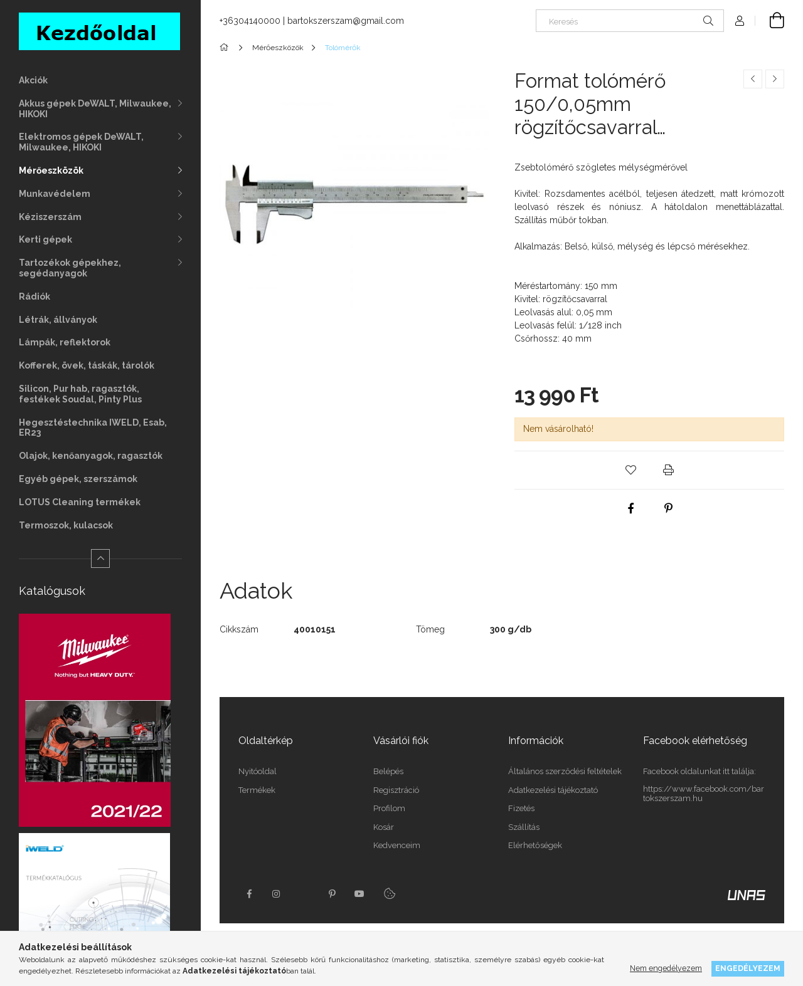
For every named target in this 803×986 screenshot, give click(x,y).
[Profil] (739, 20)
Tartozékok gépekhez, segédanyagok (70, 268)
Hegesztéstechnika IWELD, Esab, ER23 (93, 427)
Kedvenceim (396, 845)
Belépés (388, 771)
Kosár (383, 827)
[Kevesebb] (100, 558)
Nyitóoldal (257, 771)
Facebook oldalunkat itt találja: (699, 771)
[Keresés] (630, 20)
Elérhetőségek (535, 845)
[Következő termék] (774, 79)
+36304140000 (250, 21)
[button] (630, 470)
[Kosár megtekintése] (769, 20)
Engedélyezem (747, 968)
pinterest (332, 894)
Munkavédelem (54, 194)
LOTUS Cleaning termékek (80, 502)
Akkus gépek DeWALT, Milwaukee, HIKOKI (95, 108)
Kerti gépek (45, 239)
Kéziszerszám (50, 217)
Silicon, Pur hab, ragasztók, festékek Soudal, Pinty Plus (80, 394)
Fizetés (521, 808)
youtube (359, 894)
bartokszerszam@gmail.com (345, 21)
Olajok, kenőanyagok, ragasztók (90, 456)
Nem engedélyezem (666, 968)
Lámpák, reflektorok (64, 342)
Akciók (33, 80)
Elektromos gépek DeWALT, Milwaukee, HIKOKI (81, 142)
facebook (249, 894)
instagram (276, 894)
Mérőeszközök (51, 170)
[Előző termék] (752, 79)
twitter (304, 894)
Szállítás (524, 827)
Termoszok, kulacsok (66, 525)
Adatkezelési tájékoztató (553, 790)
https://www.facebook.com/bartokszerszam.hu (703, 794)
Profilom (389, 808)
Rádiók (34, 296)
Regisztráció (396, 790)
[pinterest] (668, 508)
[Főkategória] (226, 47)
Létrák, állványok (58, 320)
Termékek (256, 790)
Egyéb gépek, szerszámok (78, 479)
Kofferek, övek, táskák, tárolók (86, 365)
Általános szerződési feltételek (565, 771)
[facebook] (630, 508)
